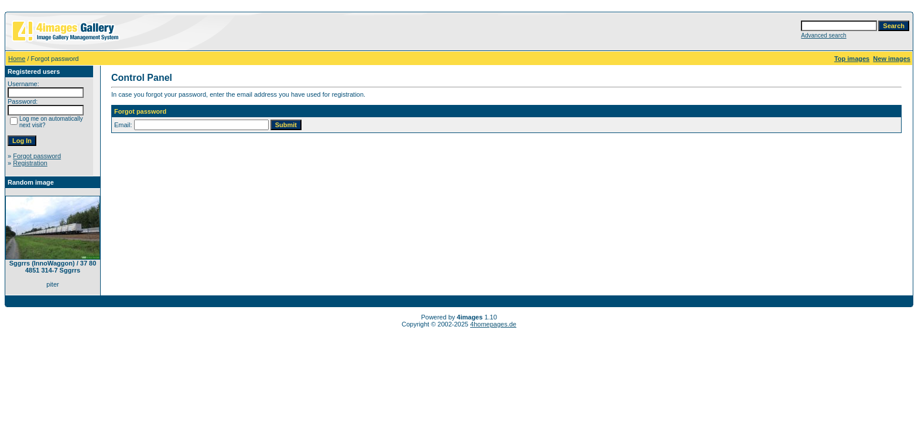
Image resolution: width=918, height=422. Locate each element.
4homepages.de (493, 324)
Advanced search (823, 35)
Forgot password (37, 155)
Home (16, 58)
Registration (30, 162)
